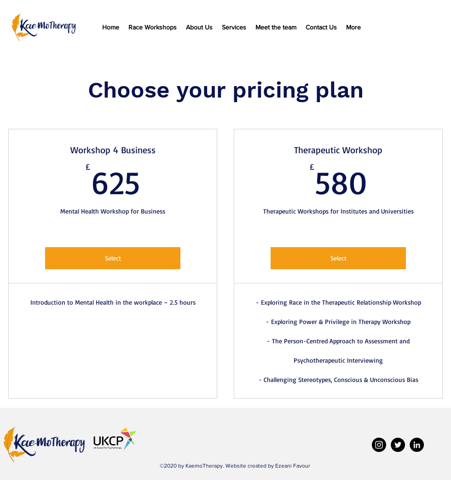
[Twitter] (398, 445)
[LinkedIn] (417, 445)
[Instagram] (379, 445)
